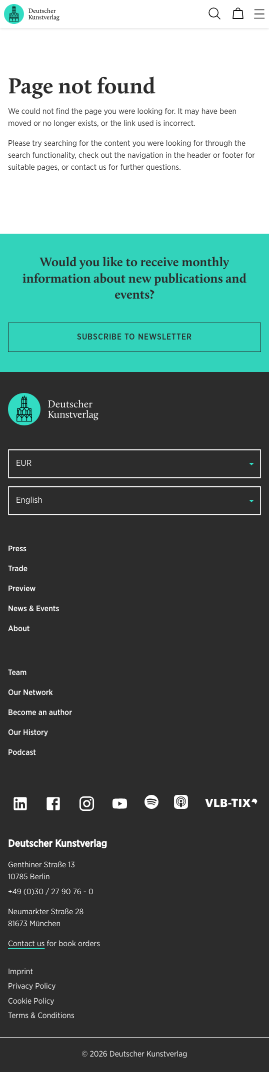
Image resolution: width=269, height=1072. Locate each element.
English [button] (29, 500)
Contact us (26, 944)
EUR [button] (24, 463)
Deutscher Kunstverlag (148, 1055)
